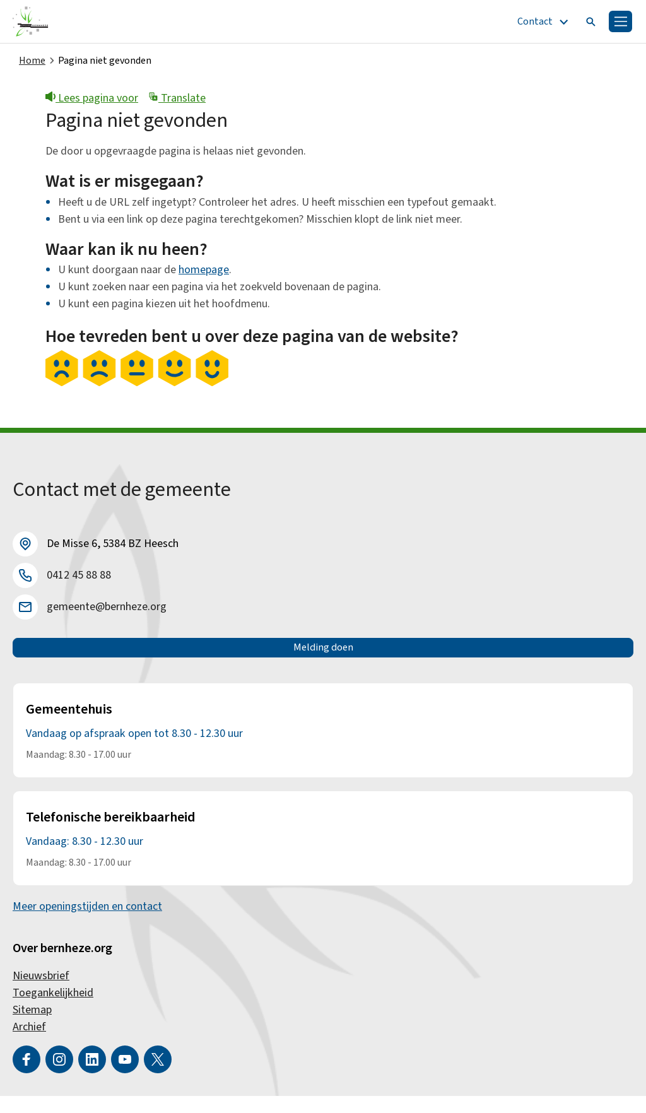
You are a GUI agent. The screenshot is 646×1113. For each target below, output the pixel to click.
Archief (29, 1044)
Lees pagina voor (91, 102)
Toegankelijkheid (53, 1010)
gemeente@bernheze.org (107, 610)
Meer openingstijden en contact (87, 923)
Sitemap (32, 1027)
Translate (177, 102)
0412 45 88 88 (79, 579)
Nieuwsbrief (41, 993)
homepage (204, 273)
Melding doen (323, 658)
